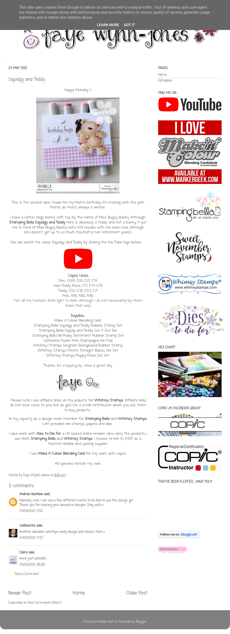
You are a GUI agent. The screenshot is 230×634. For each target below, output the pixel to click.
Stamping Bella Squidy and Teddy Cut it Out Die (78, 330)
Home (79, 593)
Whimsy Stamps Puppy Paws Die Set (77, 355)
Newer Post (19, 593)
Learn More (108, 25)
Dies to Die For (49, 433)
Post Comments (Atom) (45, 602)
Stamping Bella (97, 419)
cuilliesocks (27, 525)
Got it (129, 25)
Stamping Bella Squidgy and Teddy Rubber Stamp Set (78, 325)
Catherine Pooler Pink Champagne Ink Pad (78, 340)
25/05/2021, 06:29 (32, 564)
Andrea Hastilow (31, 494)
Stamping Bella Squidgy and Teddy (37, 222)
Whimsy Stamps (108, 400)
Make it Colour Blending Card (77, 320)
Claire (24, 552)
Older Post (136, 593)
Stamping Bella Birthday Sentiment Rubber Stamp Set (78, 335)
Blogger (141, 621)
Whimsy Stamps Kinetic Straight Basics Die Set (78, 350)
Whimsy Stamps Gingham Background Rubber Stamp (78, 345)
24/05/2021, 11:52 (31, 511)
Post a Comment (27, 574)
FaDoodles (165, 80)
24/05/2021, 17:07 (31, 537)
